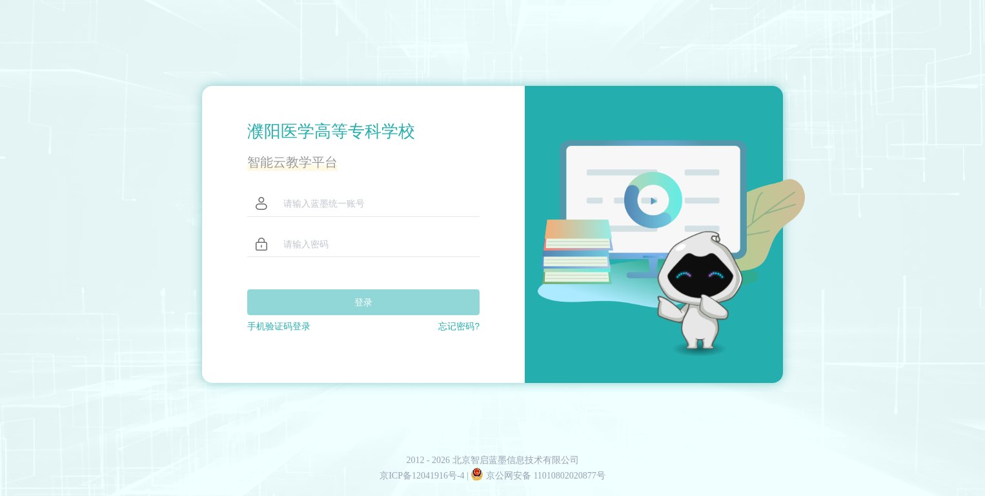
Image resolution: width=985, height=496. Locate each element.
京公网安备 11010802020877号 (538, 475)
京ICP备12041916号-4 (423, 475)
